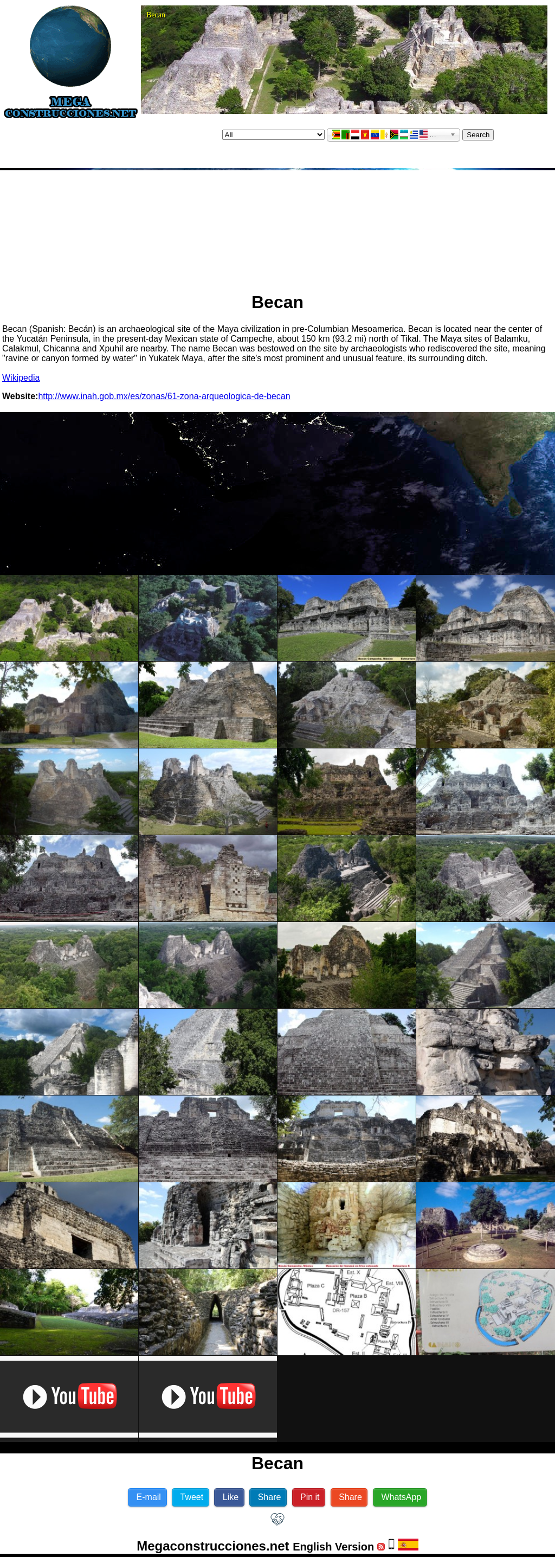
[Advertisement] (277, 226)
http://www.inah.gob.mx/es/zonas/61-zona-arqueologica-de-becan (164, 396)
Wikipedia (21, 377)
